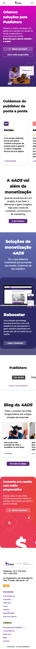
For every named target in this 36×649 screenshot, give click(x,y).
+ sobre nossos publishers (18, 386)
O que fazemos (9, 596)
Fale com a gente (10, 616)
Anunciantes (8, 592)
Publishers (7, 623)
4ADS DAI (7, 603)
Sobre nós (7, 634)
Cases (5, 606)
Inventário (7, 599)
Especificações (8, 613)
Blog (5, 638)
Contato (6, 641)
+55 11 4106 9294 (19, 571)
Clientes (6, 610)
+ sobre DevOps (10, 161)
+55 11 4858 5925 (10, 573)
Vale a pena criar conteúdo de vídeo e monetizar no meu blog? (14, 445)
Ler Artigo (8, 453)
